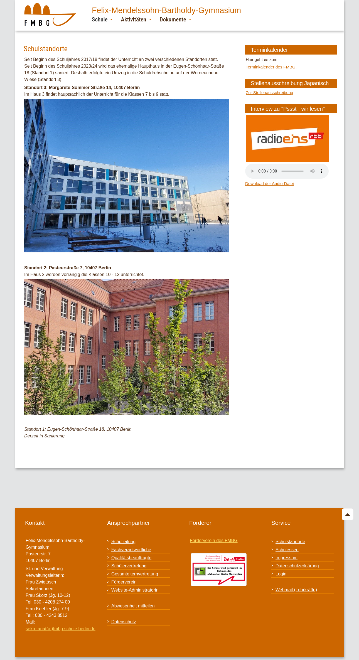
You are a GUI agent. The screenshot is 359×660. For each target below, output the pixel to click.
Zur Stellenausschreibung (269, 92)
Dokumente (175, 19)
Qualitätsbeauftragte (131, 557)
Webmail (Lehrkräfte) (296, 589)
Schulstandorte (290, 541)
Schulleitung (123, 541)
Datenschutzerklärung (297, 565)
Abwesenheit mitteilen (133, 606)
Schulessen (287, 549)
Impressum (286, 557)
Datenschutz (123, 621)
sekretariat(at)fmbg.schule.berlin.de (60, 628)
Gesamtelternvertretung (134, 574)
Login (281, 574)
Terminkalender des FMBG (271, 67)
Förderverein (124, 582)
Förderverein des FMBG (214, 540)
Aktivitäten (136, 19)
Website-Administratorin (135, 590)
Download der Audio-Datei (269, 183)
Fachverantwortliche (131, 549)
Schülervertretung (128, 565)
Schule (102, 19)
